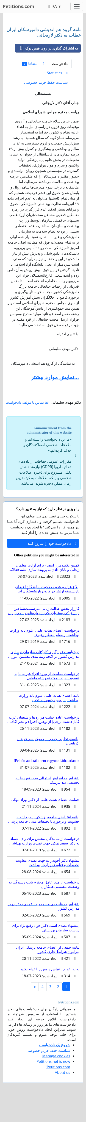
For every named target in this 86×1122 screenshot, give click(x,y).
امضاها (33, 63)
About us (62, 1072)
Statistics (57, 72)
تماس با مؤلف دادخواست (27, 402)
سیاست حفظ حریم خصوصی (46, 82)
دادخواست (60, 63)
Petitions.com (18, 6)
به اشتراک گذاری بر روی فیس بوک (46, 48)
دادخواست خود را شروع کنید (52, 543)
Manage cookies (56, 1055)
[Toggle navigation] (76, 6)
